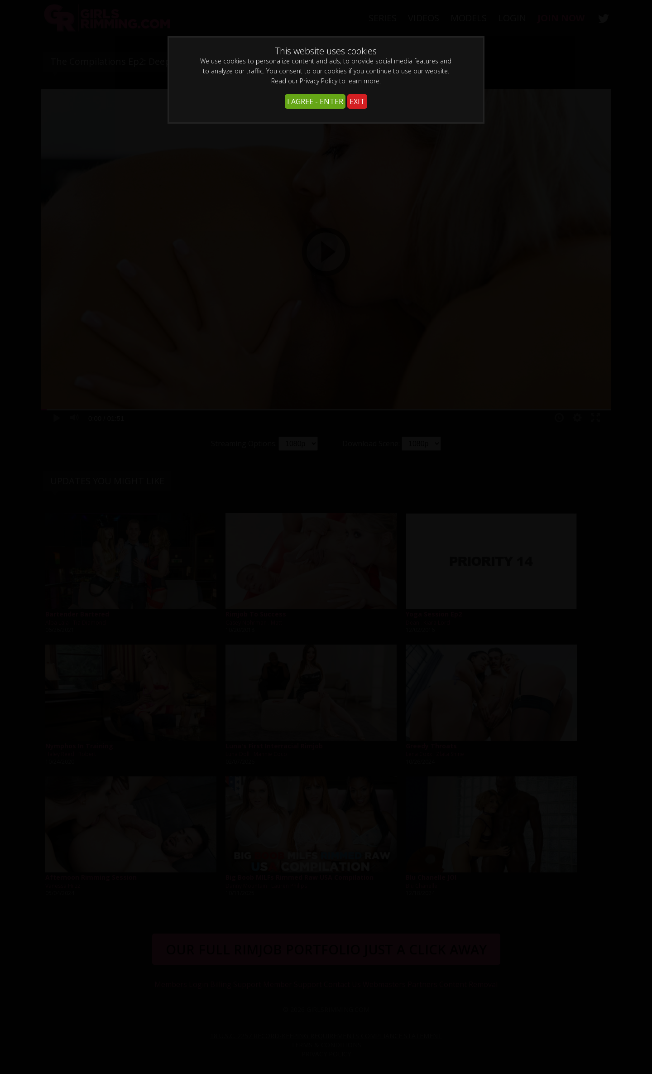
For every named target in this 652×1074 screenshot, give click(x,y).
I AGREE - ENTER (315, 101)
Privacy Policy (318, 81)
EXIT (357, 101)
